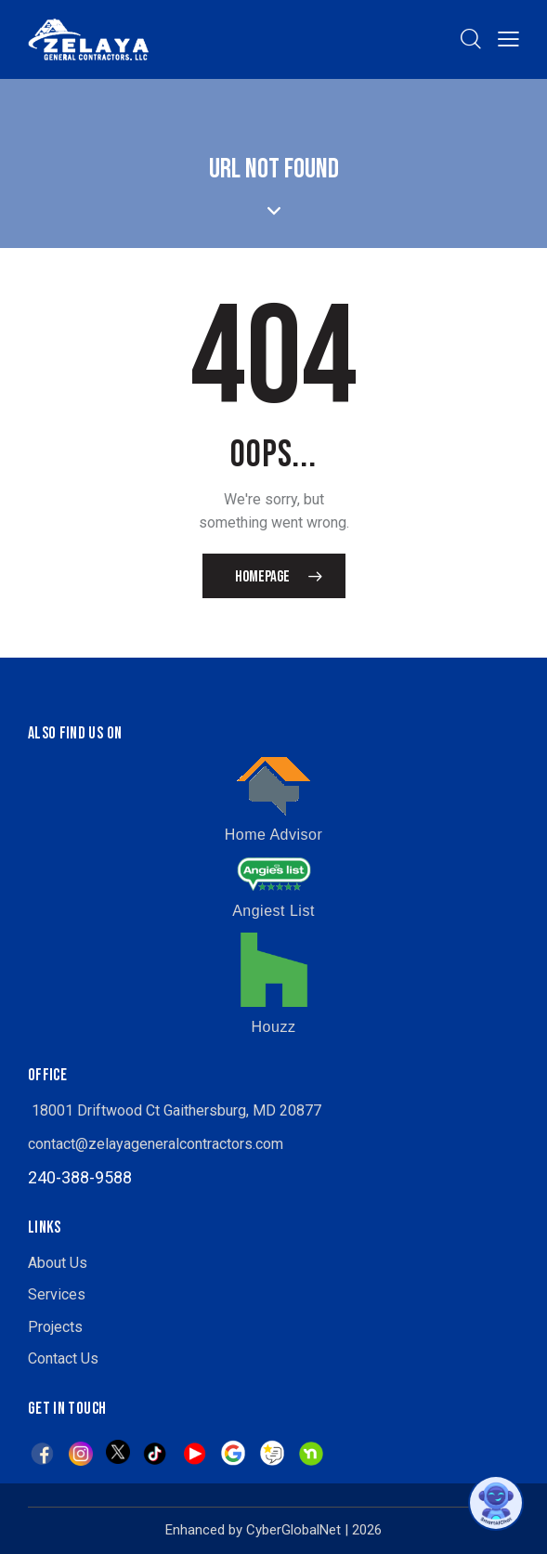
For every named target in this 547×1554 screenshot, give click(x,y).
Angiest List (273, 911)
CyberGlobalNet (293, 1529)
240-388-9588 (80, 1177)
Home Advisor (274, 834)
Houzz (274, 1027)
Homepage (262, 577)
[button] (508, 38)
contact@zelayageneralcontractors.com (155, 1144)
